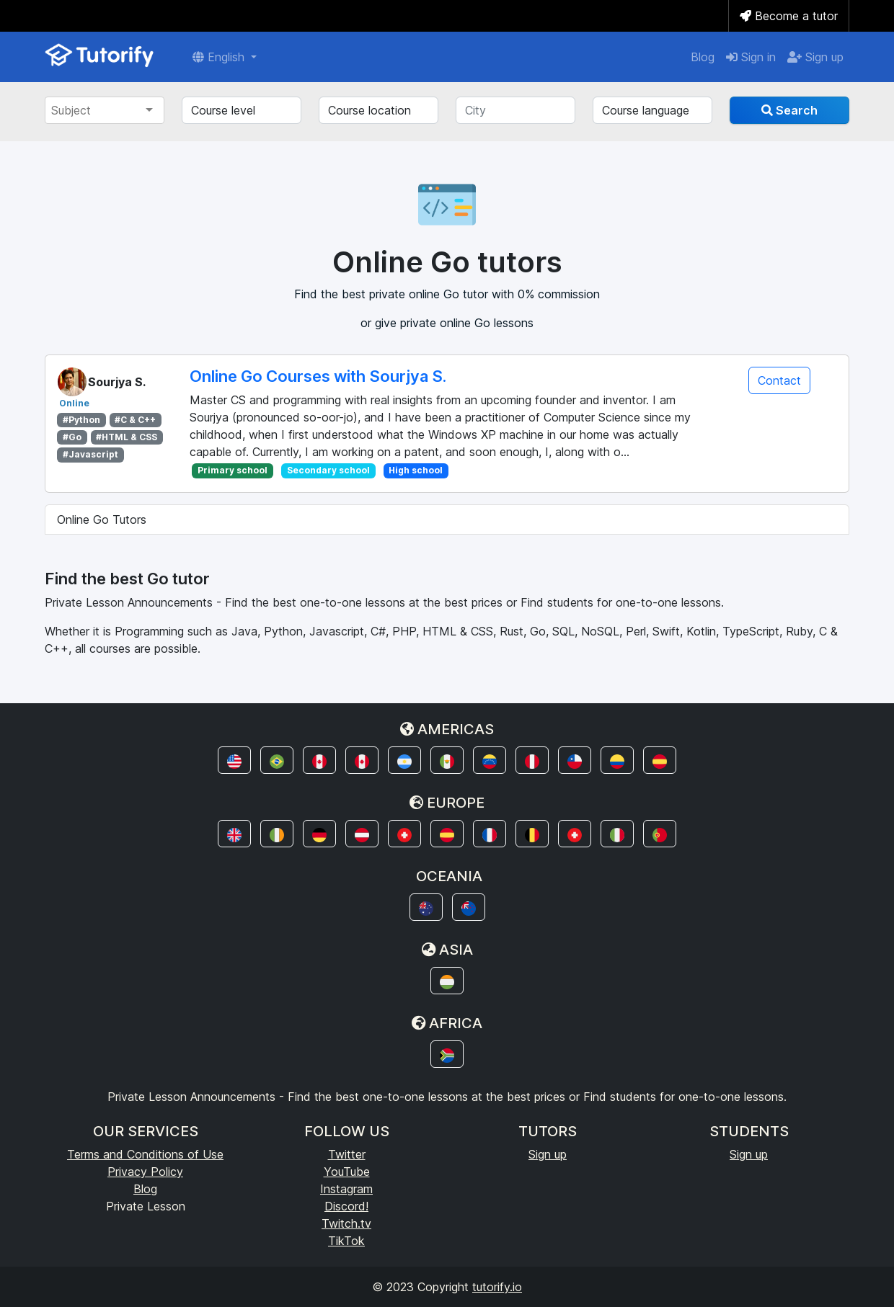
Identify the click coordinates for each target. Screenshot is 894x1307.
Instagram (346, 1189)
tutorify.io (497, 1287)
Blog (702, 57)
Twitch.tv (346, 1223)
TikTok (346, 1241)
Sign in (751, 57)
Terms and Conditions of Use (145, 1154)
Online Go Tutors (101, 519)
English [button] (220, 57)
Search (789, 110)
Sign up (815, 57)
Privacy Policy (145, 1171)
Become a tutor (789, 16)
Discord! (346, 1206)
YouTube (347, 1171)
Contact (779, 380)
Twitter (347, 1154)
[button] (234, 760)
